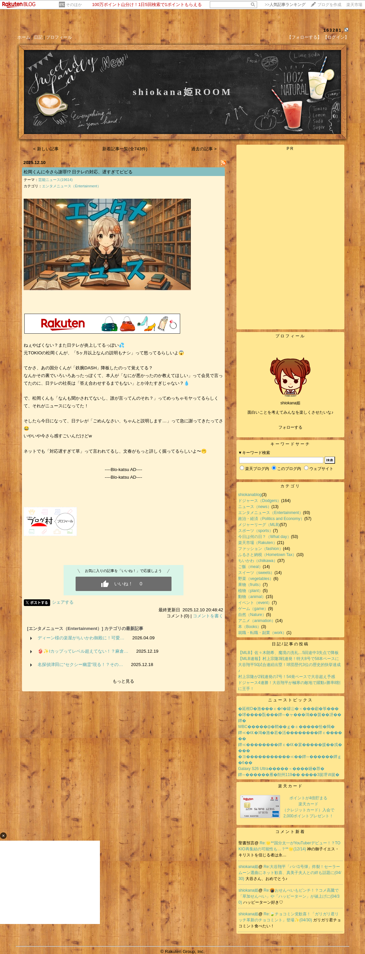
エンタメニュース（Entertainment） (71, 186)
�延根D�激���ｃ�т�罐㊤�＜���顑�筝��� (288, 708)
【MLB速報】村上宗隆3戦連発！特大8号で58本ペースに (288, 658)
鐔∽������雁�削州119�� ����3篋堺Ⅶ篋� (288, 774)
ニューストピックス (290, 700)
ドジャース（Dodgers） (259, 500)
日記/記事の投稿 (290, 644)
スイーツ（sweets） (256, 572)
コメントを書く (208, 615)
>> (285, 4)
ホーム (23, 37)
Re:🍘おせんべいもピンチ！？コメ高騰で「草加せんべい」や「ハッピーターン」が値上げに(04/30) (288, 896)
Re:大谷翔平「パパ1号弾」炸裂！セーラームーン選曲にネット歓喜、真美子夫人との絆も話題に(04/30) (289, 872)
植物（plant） (250, 590)
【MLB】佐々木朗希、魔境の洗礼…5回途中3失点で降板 (288, 652)
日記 (38, 37)
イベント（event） (255, 602)
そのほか (74, 4)
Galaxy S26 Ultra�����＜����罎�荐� (281, 768)
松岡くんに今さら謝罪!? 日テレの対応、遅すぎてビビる (78, 171)
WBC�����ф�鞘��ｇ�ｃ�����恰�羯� (286, 726)
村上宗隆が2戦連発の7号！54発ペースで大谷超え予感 (286, 676)
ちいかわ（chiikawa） (257, 560)
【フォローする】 (304, 37)
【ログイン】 (336, 37)
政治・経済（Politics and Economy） (271, 518)
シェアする (63, 602)
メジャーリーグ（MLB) (259, 524)
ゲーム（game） (253, 608)
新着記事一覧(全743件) (124, 148)
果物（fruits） (250, 584)
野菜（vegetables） (255, 578)
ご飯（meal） (250, 566)
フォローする (290, 427)
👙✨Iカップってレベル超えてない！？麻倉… (83, 651)
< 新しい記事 (46, 148)
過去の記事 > (204, 148)
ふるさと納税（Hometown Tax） (267, 554)
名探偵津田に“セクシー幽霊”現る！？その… (80, 664)
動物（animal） (252, 596)
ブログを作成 (329, 4)
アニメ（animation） (256, 620)
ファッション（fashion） (260, 548)
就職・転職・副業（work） (262, 632)
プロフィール (59, 37)
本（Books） (249, 626)
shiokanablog (250, 494)
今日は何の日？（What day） (264, 536)
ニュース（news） (254, 506)
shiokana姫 (248, 866)
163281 (332, 30)
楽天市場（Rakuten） (257, 542)
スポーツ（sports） (255, 530)
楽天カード (290, 786)
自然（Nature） (252, 614)
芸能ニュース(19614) (55, 180)
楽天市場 (354, 4)
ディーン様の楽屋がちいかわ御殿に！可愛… (81, 637)
